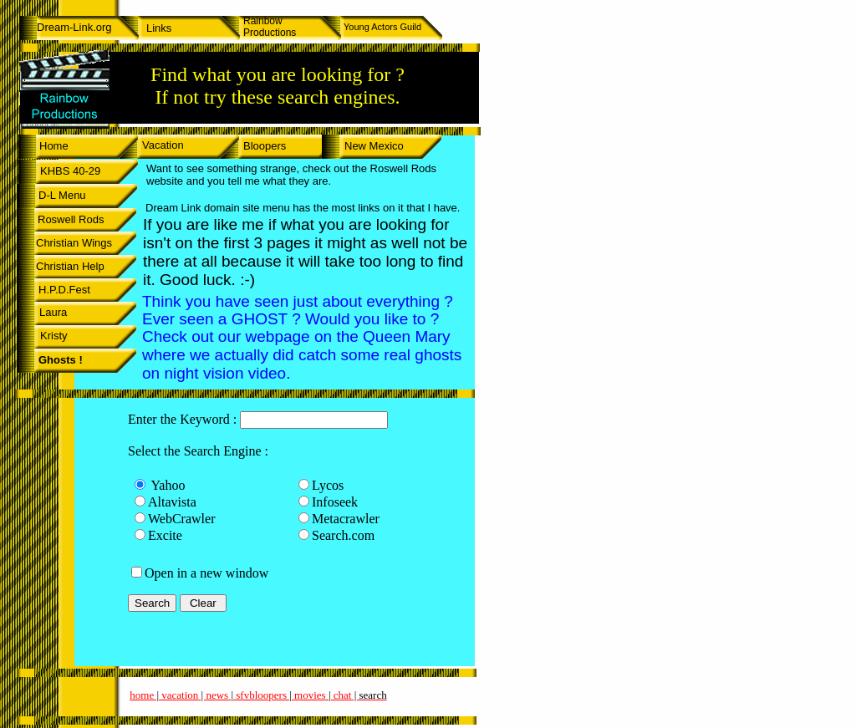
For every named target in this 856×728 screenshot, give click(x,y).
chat (343, 695)
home (142, 695)
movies (310, 695)
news (217, 695)
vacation (179, 695)
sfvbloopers (261, 695)
